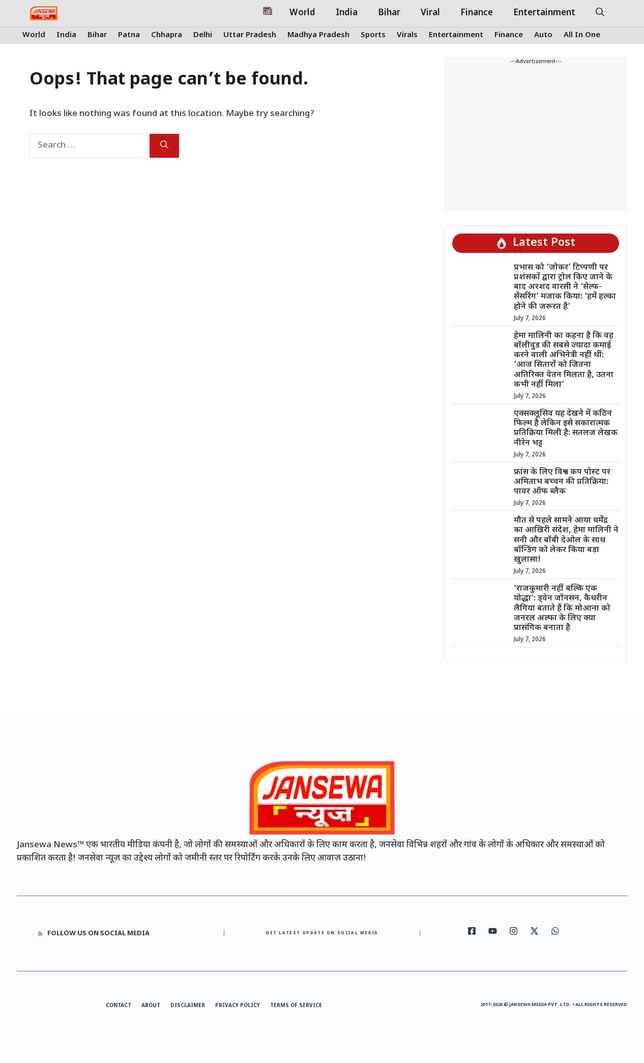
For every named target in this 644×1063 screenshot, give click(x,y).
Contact (118, 1005)
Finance (476, 13)
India (347, 13)
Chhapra (166, 35)
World (302, 13)
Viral (430, 13)
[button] (600, 13)
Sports (373, 35)
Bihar (389, 13)
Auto (543, 35)
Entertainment (544, 13)
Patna (129, 35)
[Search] (164, 146)
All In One (582, 35)
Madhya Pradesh (318, 35)
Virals (407, 35)
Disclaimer (187, 1005)
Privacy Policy (237, 1005)
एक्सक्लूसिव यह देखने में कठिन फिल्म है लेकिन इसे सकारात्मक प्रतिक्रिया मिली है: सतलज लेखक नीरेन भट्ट (566, 429)
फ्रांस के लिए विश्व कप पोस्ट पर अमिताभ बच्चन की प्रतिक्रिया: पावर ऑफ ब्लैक (562, 482)
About (150, 1005)
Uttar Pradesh (249, 35)
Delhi (202, 35)
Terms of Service (296, 1005)
